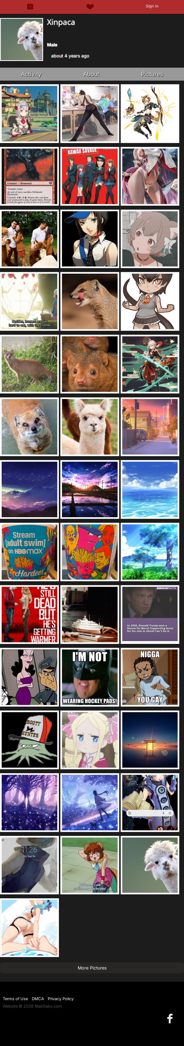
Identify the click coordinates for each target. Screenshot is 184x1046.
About (91, 74)
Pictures (152, 74)
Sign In (152, 6)
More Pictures (92, 968)
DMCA (38, 998)
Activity (31, 74)
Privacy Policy (61, 998)
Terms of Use (15, 998)
